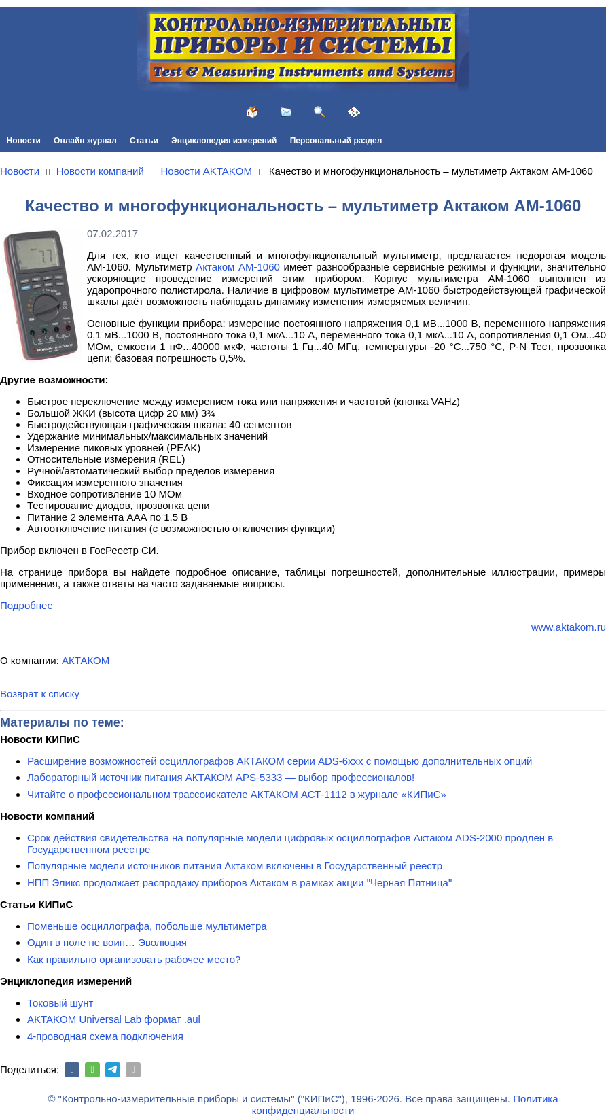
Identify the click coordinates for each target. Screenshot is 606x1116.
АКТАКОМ (85, 660)
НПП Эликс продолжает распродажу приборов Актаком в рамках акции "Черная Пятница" (239, 882)
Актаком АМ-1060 (238, 267)
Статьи (144, 140)
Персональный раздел (336, 140)
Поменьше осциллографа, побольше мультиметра (147, 926)
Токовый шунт (60, 1003)
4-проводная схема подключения (105, 1036)
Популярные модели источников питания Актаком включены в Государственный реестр (234, 865)
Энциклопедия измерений (224, 140)
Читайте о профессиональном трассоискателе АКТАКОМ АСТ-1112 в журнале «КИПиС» (236, 794)
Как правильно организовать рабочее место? (133, 959)
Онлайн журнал (85, 140)
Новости (24, 140)
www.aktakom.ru (568, 627)
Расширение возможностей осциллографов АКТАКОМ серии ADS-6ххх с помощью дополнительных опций (279, 761)
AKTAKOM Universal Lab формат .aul (113, 1019)
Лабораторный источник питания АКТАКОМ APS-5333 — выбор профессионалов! (220, 777)
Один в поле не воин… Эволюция (107, 942)
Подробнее (26, 605)
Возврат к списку (39, 693)
